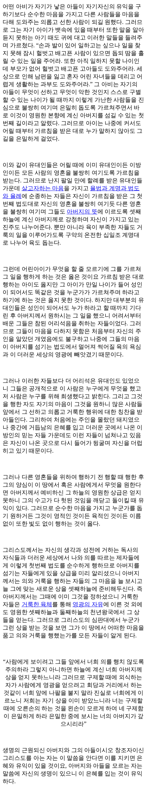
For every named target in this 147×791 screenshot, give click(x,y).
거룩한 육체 (37, 604)
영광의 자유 (88, 604)
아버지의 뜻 (82, 211)
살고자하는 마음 (43, 188)
